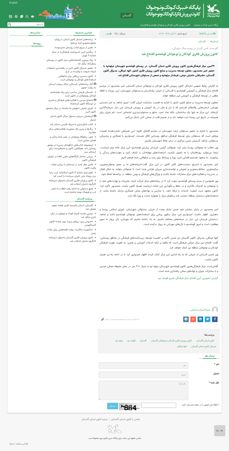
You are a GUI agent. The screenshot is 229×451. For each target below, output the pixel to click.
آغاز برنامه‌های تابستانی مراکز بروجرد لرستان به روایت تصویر (72, 85)
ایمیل (216, 373)
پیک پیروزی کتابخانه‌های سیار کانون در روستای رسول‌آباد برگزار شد (71, 61)
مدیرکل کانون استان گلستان (203, 346)
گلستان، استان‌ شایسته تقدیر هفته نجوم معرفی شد (74, 207)
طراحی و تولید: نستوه (18, 443)
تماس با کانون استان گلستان (125, 419)
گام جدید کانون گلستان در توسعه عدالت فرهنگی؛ (195, 48)
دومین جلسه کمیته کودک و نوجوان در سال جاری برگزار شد (73, 215)
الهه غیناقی (182, 346)
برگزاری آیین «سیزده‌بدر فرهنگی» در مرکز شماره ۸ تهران (74, 53)
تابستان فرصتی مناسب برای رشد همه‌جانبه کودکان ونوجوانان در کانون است (73, 94)
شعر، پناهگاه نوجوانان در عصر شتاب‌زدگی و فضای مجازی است (73, 138)
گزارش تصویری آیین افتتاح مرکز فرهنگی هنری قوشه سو (188, 278)
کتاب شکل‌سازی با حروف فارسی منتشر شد (71, 124)
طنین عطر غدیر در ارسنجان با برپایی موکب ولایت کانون (73, 166)
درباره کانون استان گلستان (95, 419)
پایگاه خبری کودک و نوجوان (206, 25)
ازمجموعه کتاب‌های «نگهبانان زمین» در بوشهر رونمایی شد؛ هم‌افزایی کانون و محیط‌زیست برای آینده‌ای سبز (71, 148)
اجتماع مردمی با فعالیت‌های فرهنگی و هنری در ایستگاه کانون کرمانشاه (72, 101)
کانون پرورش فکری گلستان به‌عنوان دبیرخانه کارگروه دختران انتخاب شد (72, 182)
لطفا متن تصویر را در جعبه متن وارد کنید (200, 404)
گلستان (202, 41)
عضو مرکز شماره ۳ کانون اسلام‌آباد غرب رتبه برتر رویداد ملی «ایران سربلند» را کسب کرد (72, 174)
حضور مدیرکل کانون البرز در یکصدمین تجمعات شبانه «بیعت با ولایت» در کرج (71, 69)
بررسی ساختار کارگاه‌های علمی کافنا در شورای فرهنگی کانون (72, 158)
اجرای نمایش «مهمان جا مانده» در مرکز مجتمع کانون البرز (71, 110)
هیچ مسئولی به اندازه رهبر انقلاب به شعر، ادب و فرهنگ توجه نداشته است (73, 190)
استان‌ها (214, 41)
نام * (216, 364)
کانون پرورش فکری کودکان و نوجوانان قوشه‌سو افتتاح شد (165, 25)
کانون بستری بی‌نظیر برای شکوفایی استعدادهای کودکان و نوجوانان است (77, 77)
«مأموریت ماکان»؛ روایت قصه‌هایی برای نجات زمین (71, 231)
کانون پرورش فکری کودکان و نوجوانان (176, 11)
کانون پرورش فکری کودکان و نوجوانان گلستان (171, 340)
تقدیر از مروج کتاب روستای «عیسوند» (74, 47)
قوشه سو (131, 340)
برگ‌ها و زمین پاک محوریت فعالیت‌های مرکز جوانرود (72, 130)
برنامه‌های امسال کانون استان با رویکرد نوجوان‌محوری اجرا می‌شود (75, 41)
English (13, 3)
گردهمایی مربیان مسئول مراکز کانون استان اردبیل (73, 118)
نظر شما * (214, 383)
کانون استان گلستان (205, 340)
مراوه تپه (119, 340)
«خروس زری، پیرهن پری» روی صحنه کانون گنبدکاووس (72, 223)
